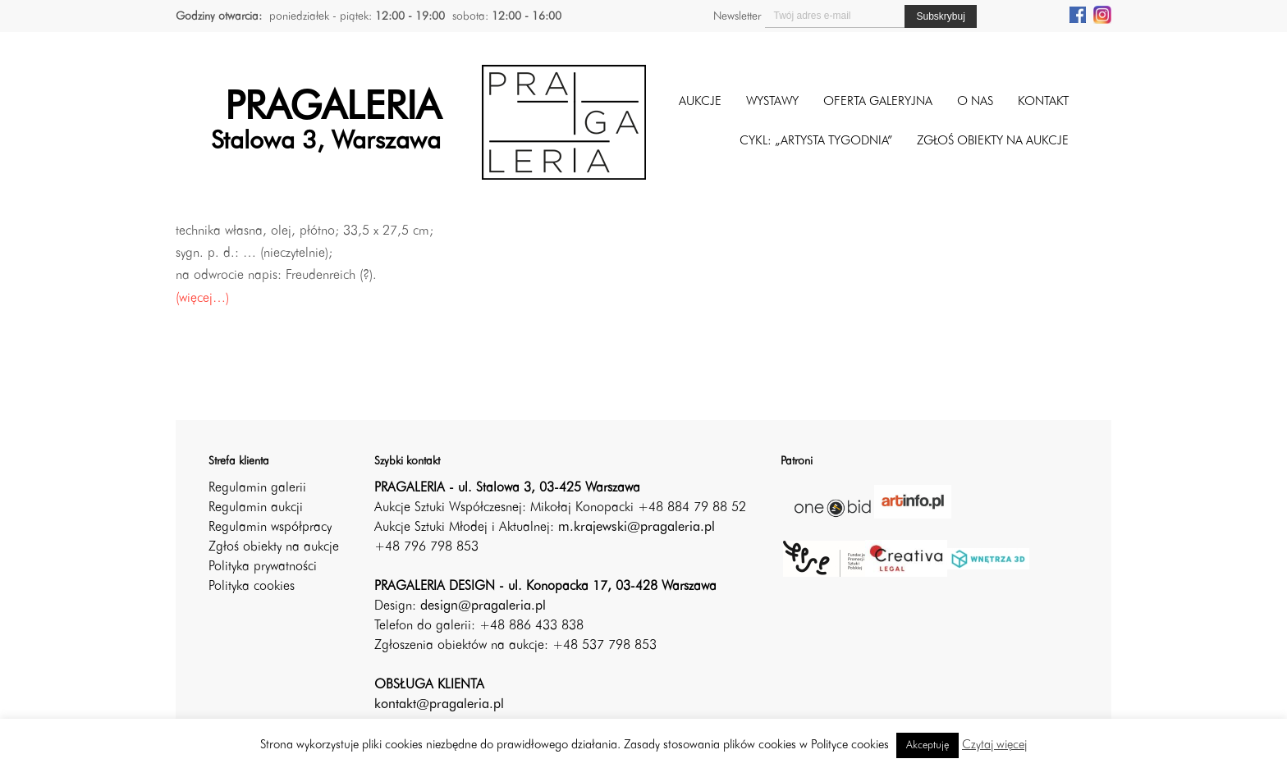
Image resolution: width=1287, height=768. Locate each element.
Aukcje (700, 102)
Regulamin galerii (257, 488)
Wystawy (772, 102)
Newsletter (737, 16)
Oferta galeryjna (877, 102)
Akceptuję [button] (927, 745)
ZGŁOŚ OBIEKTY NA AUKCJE (993, 141)
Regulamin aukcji (255, 507)
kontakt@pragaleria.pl (439, 704)
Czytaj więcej (994, 745)
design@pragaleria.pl (483, 606)
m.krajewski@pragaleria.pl (636, 527)
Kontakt (1043, 102)
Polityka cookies (251, 586)
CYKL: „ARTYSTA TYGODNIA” (816, 141)
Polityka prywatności (262, 567)
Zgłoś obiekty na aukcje (273, 547)
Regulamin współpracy (270, 527)
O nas (975, 102)
